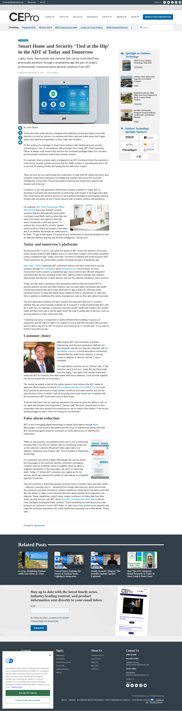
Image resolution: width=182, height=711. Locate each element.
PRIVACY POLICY (156, 702)
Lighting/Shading (62, 669)
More (134, 17)
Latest (48, 17)
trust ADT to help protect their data (78, 499)
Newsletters (95, 666)
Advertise (32, 2)
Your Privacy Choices (141, 700)
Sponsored (23, 40)
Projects (77, 17)
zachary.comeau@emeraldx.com (137, 665)
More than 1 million (33, 266)
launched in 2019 (70, 269)
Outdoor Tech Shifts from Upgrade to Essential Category (144, 79)
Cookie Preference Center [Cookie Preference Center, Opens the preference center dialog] (27, 700)
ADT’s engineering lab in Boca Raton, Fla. (76, 387)
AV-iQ (42, 2)
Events (105, 17)
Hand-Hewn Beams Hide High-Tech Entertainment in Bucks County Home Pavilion (145, 96)
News (136, 86)
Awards (120, 17)
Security (59, 673)
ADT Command (47, 269)
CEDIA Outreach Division (117, 27)
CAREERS (72, 700)
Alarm (95, 424)
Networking (60, 655)
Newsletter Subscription (158, 17)
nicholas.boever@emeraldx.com (137, 675)
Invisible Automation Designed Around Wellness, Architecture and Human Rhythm (145, 113)
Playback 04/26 (29, 27)
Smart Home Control (63, 662)
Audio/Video (60, 666)
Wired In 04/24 (45, 27)
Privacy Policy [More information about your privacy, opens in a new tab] (16, 687)
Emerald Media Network (13, 2)
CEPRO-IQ (94, 669)
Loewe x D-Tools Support (92, 27)
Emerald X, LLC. (143, 696)
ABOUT (64, 700)
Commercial (60, 659)
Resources (92, 17)
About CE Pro (96, 659)
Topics (62, 17)
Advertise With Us (97, 655)
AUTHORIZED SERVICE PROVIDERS (90, 700)
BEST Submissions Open (66, 27)
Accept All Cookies (28, 693)
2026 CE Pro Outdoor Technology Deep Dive (143, 62)
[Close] (50, 655)
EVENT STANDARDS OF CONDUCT (117, 700)
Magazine (94, 662)
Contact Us (130, 679)
